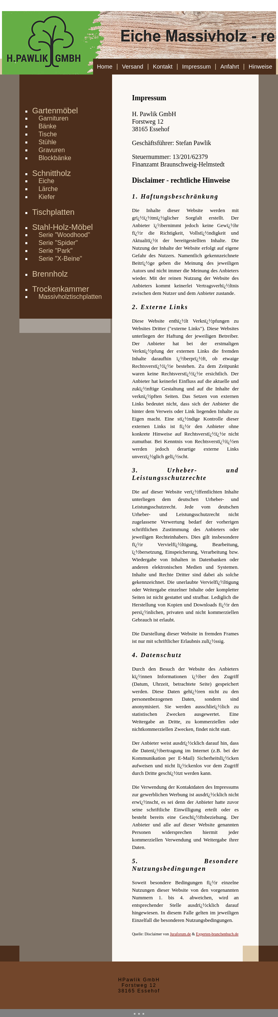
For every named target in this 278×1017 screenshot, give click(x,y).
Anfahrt (229, 66)
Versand (132, 66)
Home (104, 66)
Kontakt (163, 66)
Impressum (196, 66)
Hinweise (260, 66)
